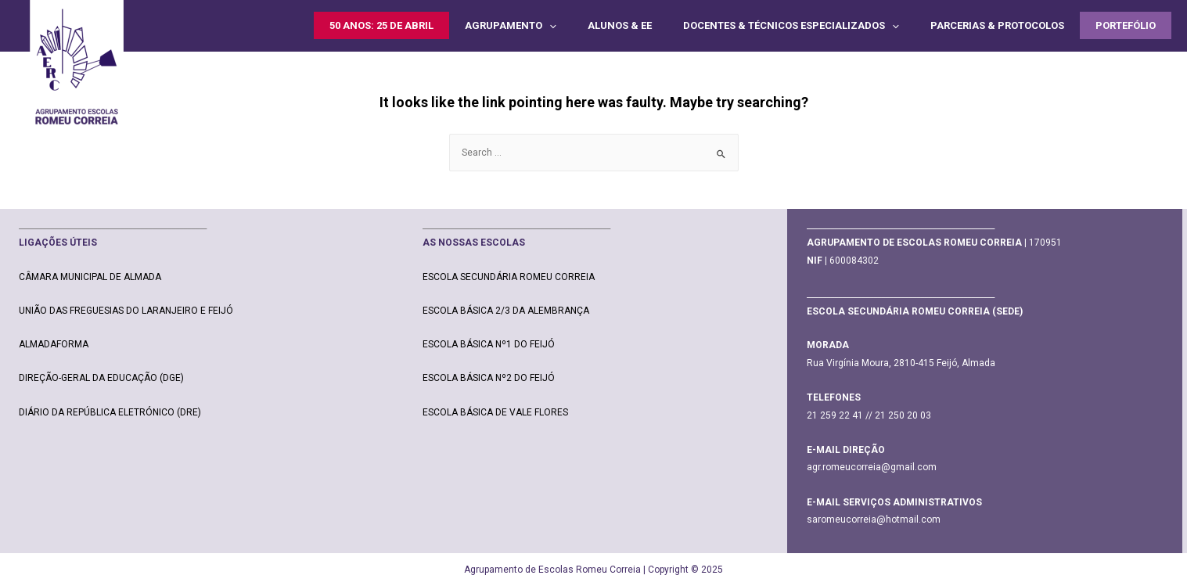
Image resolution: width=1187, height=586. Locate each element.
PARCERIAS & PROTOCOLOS (997, 25)
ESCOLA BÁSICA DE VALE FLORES (495, 412)
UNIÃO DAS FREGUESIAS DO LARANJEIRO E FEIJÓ (126, 310)
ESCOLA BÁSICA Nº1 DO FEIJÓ (489, 344)
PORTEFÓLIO (1125, 25)
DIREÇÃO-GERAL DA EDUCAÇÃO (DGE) (101, 377)
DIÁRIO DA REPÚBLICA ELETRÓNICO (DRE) (110, 412)
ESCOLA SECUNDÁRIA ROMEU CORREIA (509, 276)
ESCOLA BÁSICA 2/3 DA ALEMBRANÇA (506, 310)
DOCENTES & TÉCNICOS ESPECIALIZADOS (791, 25)
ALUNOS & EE (620, 25)
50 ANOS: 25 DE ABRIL (381, 25)
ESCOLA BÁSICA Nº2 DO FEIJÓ (489, 377)
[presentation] (549, 25)
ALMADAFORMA (53, 344)
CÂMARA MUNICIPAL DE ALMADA (90, 276)
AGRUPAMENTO (510, 25)
